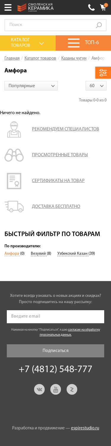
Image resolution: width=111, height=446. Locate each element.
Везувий (39, 253)
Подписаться (55, 351)
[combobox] (31, 85)
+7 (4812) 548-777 (91, 7)
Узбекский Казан (73, 253)
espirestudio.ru (85, 428)
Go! (99, 25)
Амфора (12, 253)
